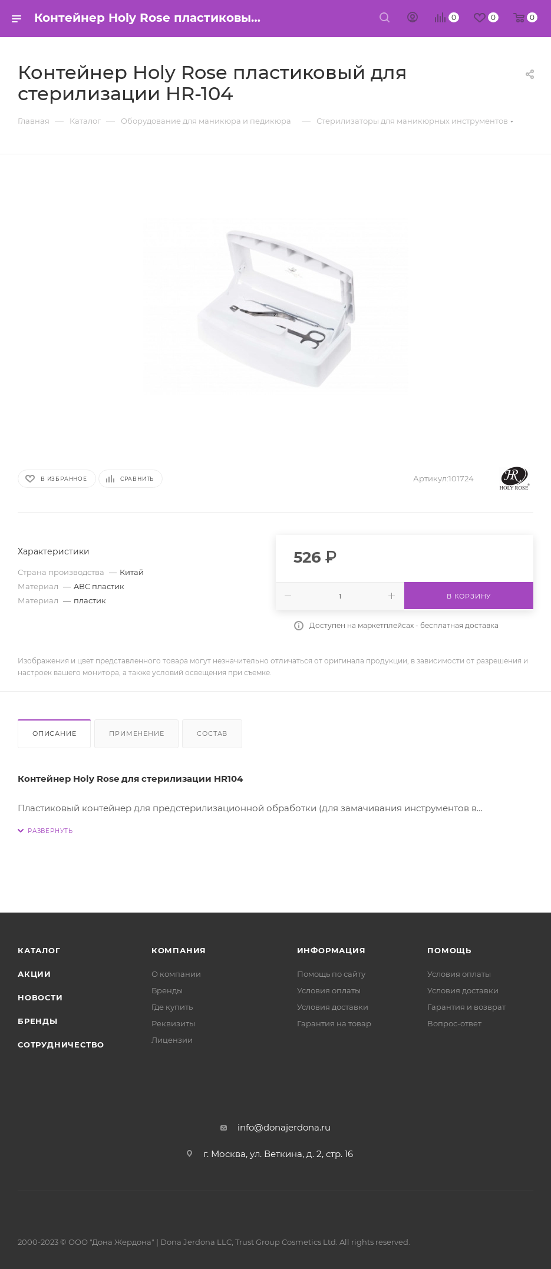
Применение (136, 733)
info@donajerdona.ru (284, 1127)
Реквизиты (173, 1023)
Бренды (38, 1021)
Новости (40, 997)
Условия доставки (332, 1007)
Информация (331, 950)
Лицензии (172, 1040)
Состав (212, 733)
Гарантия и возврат (466, 1007)
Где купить (172, 1007)
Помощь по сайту (331, 974)
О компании (176, 974)
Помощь (449, 950)
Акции (34, 974)
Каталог (39, 950)
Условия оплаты (329, 990)
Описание (54, 733)
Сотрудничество (61, 1044)
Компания (178, 950)
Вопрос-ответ (454, 1023)
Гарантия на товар (334, 1023)
